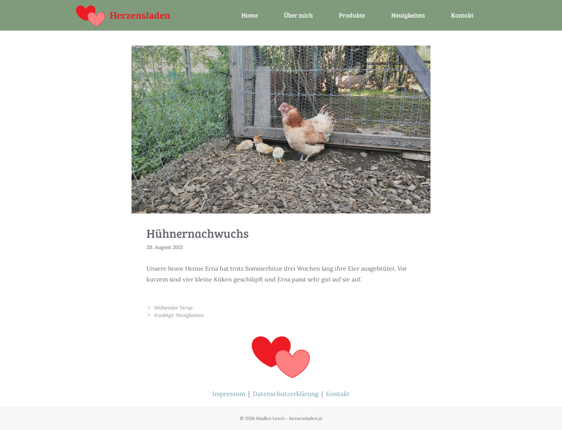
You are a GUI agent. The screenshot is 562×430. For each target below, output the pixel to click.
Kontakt (462, 15)
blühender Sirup (173, 307)
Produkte (352, 15)
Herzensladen (139, 15)
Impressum (228, 394)
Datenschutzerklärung (285, 394)
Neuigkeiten (408, 15)
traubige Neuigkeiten (179, 315)
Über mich (298, 15)
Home (249, 15)
